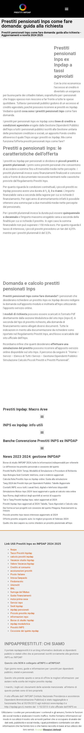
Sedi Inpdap (16, 606)
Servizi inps (16, 602)
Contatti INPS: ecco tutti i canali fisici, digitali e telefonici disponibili (35, 487)
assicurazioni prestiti (21, 570)
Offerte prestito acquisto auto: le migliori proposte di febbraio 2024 (35, 519)
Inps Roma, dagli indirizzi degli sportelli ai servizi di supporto (32, 495)
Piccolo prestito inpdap (22, 613)
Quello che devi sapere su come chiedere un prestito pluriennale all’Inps (37, 523)
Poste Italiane (17, 574)
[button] (66, 9)
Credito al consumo (20, 567)
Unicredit (15, 585)
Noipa (13, 549)
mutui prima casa (19, 599)
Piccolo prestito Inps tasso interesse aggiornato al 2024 (30, 514)
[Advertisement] (28, 67)
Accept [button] (39, 729)
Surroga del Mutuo (19, 592)
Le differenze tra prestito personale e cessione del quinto (31, 466)
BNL (12, 588)
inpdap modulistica (20, 623)
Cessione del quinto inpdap (24, 631)
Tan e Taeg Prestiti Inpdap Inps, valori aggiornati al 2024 (30, 499)
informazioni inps (19, 616)
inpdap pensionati (19, 609)
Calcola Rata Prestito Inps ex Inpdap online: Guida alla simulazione (35, 479)
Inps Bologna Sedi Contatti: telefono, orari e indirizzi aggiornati (33, 475)
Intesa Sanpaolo (18, 578)
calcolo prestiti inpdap (21, 556)
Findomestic (16, 581)
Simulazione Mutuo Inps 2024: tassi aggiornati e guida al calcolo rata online (39, 491)
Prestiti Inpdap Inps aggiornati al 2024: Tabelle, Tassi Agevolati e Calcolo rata (40, 504)
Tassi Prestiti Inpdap (21, 553)
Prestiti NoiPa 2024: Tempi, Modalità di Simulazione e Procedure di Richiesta (40, 471)
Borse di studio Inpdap (22, 620)
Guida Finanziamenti (20, 595)
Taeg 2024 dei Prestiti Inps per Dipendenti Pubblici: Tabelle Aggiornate (36, 483)
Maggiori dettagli (52, 729)
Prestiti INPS (17, 627)
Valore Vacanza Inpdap (22, 563)
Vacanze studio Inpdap (22, 560)
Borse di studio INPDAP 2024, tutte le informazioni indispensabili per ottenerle (40, 462)
